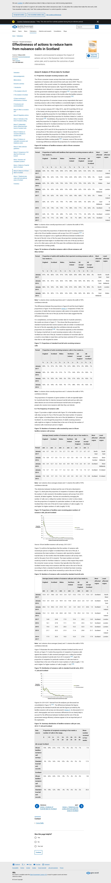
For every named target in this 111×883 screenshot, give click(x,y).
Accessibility (15, 867)
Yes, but (40, 846)
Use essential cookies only (36, 15)
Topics (20, 31)
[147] (80, 232)
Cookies (34, 867)
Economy (17, 60)
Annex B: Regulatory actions (21, 115)
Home (13, 36)
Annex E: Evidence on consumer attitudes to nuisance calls (19, 133)
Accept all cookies (19, 15)
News (25, 31)
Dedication (16, 72)
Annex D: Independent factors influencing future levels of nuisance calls (20, 126)
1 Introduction (17, 87)
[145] (45, 118)
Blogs (65, 31)
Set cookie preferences (53, 15)
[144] (72, 96)
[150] (73, 664)
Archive (22, 867)
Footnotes (16, 183)
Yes (39, 837)
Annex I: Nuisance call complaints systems (19, 160)
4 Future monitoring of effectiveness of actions (20, 99)
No (39, 842)
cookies (20, 3)
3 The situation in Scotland (21, 95)
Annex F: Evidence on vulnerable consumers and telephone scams (21, 141)
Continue (38, 852)
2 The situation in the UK (20, 91)
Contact (28, 867)
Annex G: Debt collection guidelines (20, 147)
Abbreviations (17, 80)
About (14, 31)
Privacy (61, 867)
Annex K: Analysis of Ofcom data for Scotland (21, 171)
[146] (60, 138)
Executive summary (19, 83)
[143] (68, 91)
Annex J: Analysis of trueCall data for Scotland (21, 166)
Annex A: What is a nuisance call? (21, 110)
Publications (33, 31)
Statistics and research (45, 31)
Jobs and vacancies (53, 867)
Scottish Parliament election (26, 22)
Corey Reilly (40, 823)
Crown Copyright (42, 867)
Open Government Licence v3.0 (38, 874)
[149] (71, 656)
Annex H (64, 309)
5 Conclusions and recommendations (18, 105)
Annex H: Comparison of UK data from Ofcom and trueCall (21, 154)
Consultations (57, 31)
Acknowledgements (19, 76)
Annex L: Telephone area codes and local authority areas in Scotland (20, 178)
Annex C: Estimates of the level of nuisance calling (20, 119)
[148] (54, 329)
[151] (52, 704)
